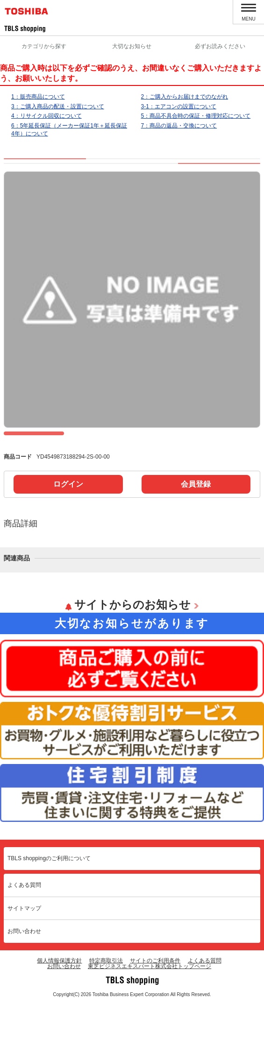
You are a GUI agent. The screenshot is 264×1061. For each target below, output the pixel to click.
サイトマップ (24, 965)
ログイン (68, 541)
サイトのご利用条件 (155, 1017)
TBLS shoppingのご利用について (49, 915)
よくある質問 (24, 941)
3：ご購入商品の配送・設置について (57, 106)
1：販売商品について (38, 96)
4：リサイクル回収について (46, 116)
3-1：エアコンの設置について (178, 106)
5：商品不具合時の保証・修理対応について (196, 116)
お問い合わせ (24, 987)
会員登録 (196, 541)
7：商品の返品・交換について (179, 125)
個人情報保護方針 (59, 1017)
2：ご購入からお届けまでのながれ (184, 96)
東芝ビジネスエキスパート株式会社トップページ (149, 1022)
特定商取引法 (106, 1017)
